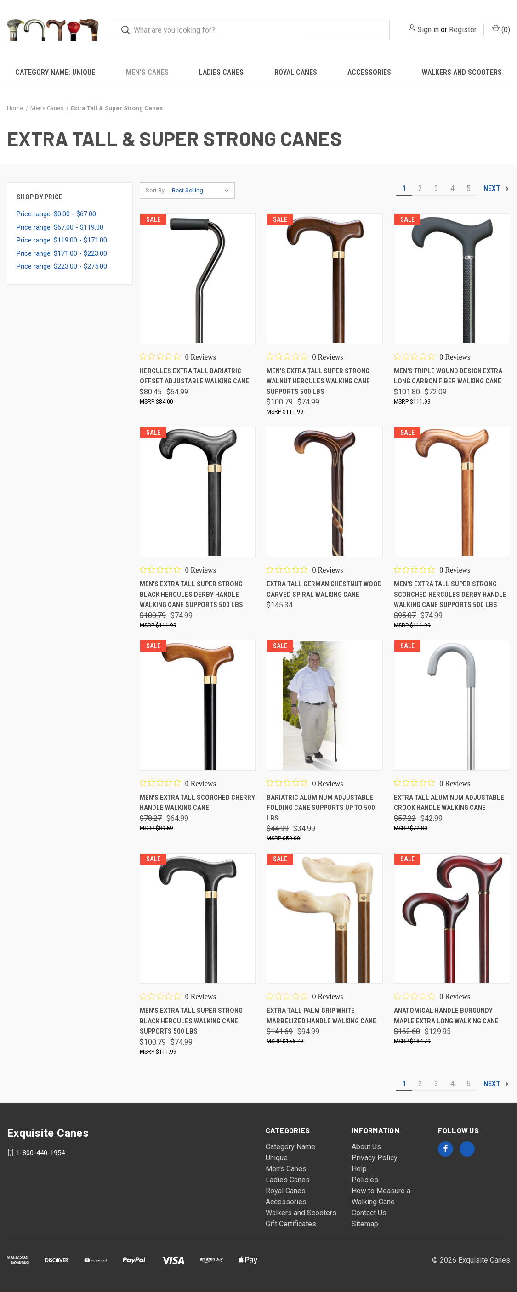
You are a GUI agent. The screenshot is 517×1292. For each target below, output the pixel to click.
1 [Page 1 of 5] (404, 188)
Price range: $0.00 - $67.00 (56, 214)
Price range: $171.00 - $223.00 (62, 253)
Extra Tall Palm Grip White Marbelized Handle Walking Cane (321, 1015)
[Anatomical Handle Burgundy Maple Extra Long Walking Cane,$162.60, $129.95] (452, 918)
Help (359, 1168)
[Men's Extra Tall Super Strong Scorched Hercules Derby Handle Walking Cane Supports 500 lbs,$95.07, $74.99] (452, 492)
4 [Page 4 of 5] (452, 188)
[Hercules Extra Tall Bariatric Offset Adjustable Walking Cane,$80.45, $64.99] (198, 279)
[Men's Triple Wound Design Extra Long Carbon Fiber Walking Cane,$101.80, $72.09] (452, 279)
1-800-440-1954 (40, 1152)
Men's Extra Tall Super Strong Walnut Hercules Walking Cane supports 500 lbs (318, 381)
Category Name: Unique (55, 72)
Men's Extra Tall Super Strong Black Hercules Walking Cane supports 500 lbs (191, 1020)
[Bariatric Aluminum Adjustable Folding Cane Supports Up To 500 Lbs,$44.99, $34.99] (324, 705)
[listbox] (202, 190)
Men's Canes (147, 72)
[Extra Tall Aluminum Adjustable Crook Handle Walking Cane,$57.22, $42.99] (452, 705)
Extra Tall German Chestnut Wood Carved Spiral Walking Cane (324, 589)
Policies (365, 1179)
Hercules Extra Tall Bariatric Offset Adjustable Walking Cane (194, 376)
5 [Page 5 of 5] (468, 188)
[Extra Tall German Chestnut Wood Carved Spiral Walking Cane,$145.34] (324, 492)
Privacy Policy (375, 1157)
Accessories (369, 72)
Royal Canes (295, 72)
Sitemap (365, 1223)
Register (463, 29)
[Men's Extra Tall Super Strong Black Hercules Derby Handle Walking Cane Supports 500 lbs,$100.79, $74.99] (198, 492)
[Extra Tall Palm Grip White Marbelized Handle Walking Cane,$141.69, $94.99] (324, 918)
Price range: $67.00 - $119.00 (60, 227)
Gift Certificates (291, 1223)
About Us (366, 1146)
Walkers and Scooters (462, 72)
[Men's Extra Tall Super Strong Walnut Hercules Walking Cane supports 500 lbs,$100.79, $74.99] (324, 279)
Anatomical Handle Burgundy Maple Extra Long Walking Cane (446, 1015)
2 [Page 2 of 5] (420, 188)
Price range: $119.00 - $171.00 (62, 240)
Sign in (428, 29)
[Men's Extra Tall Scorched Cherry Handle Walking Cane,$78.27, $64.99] (198, 705)
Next (496, 188)
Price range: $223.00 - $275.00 (62, 266)
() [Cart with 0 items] (501, 29)
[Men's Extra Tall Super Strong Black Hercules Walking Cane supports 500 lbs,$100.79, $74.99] (198, 918)
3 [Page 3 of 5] (436, 188)
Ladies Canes (221, 72)
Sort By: (156, 190)
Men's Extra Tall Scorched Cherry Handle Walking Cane (197, 802)
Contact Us (369, 1212)
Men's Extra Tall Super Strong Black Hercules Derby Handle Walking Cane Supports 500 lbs (191, 594)
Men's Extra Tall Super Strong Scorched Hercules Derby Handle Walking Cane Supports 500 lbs (450, 594)
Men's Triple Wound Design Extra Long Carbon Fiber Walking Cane (448, 376)
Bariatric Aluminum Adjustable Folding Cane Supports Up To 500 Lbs (321, 807)
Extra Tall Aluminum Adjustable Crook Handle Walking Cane (449, 802)
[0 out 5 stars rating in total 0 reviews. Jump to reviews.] (178, 357)
